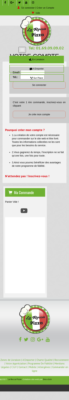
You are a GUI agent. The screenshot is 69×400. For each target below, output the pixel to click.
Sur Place (36, 78)
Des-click (47, 379)
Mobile (32, 367)
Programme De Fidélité (40, 363)
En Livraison (36, 59)
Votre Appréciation (16, 363)
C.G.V (14, 367)
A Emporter (37, 68)
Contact (23, 367)
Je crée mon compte (39, 114)
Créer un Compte (45, 7)
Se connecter (28, 7)
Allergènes (44, 367)
